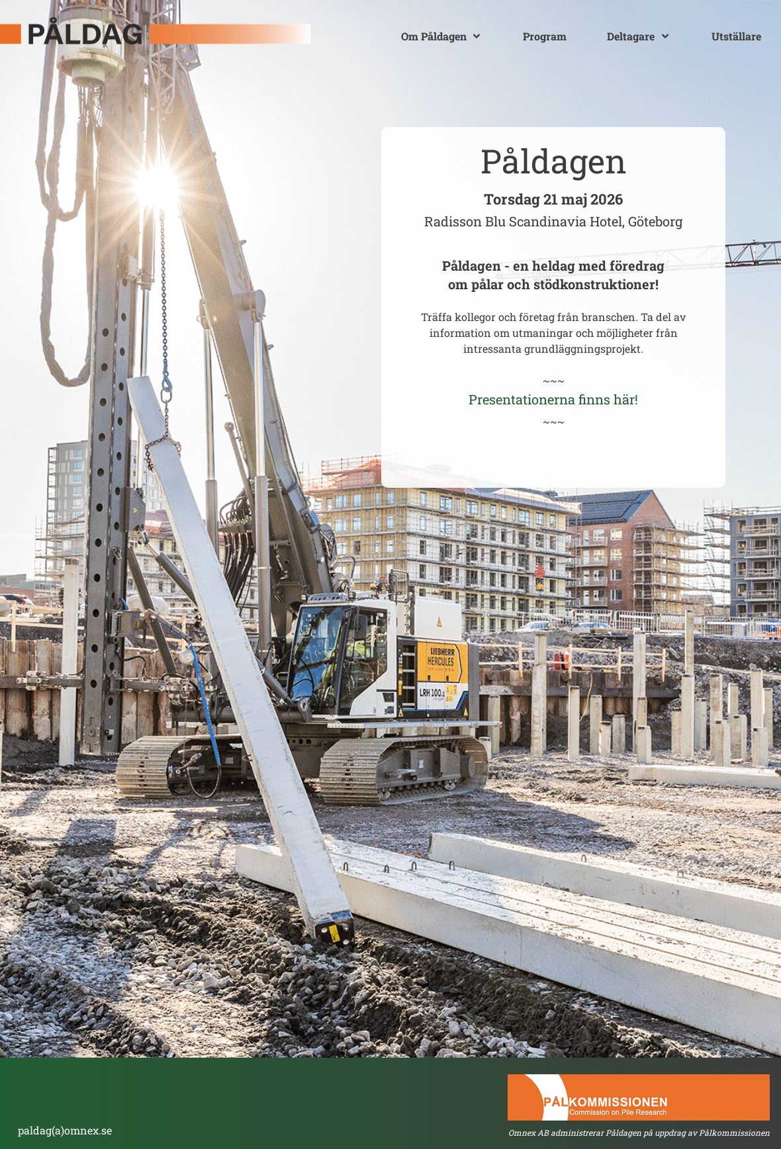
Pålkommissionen (734, 1132)
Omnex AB (528, 1132)
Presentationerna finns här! (553, 399)
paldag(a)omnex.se (65, 1130)
